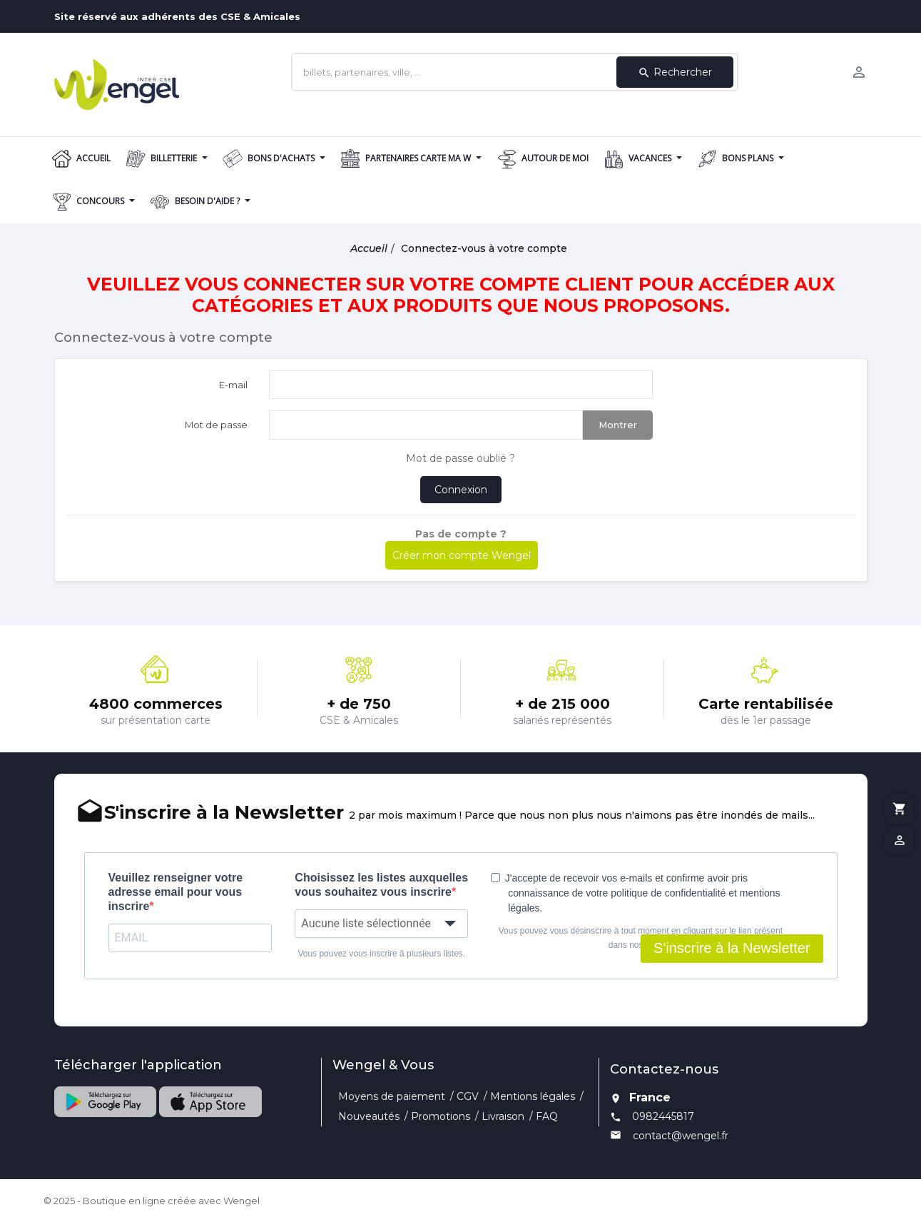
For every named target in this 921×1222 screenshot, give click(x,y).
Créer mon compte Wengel (461, 555)
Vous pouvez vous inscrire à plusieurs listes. (381, 954)
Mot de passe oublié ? (460, 458)
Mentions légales (532, 1096)
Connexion (460, 489)
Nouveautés (369, 1116)
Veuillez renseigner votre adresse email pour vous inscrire (175, 892)
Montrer (618, 424)
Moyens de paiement (391, 1096)
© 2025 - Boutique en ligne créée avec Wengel (152, 1200)
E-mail (233, 384)
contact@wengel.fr (680, 1135)
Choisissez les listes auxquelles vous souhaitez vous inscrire (381, 885)
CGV (468, 1096)
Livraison (503, 1116)
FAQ (547, 1116)
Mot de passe (216, 424)
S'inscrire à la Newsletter (731, 948)
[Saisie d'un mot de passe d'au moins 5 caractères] (426, 424)
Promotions (440, 1116)
